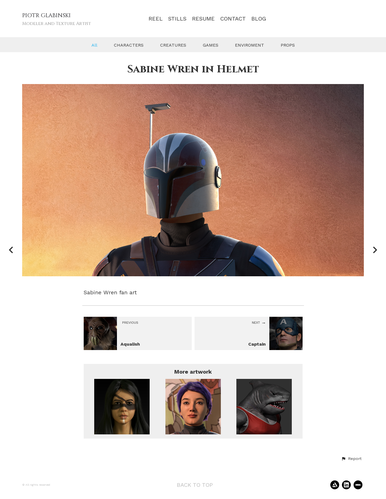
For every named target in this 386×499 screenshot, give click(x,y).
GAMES (210, 45)
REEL (156, 19)
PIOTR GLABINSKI (46, 15)
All (94, 45)
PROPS (288, 45)
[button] (351, 458)
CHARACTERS (129, 45)
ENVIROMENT (249, 45)
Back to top (195, 485)
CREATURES (173, 45)
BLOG (258, 19)
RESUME (203, 19)
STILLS (177, 19)
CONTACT (233, 19)
